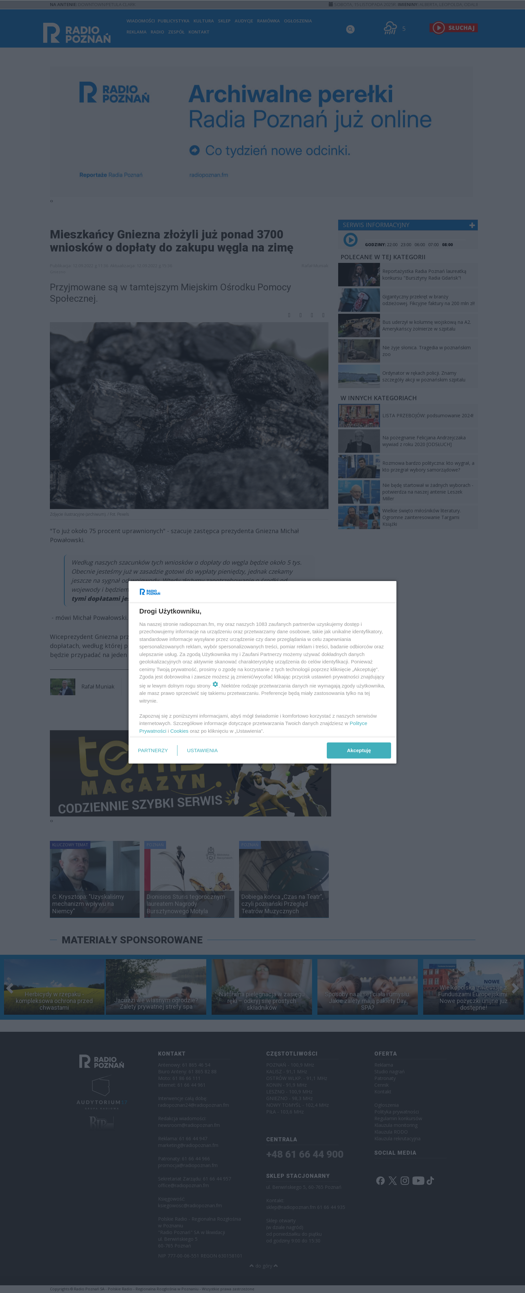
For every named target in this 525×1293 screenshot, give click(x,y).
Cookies (179, 731)
